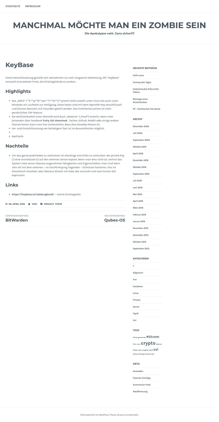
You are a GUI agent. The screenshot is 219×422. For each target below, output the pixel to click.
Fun (135, 279)
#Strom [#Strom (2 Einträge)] (152, 337)
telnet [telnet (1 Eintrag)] (135, 354)
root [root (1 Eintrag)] (139, 350)
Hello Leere (138, 75)
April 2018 (138, 153)
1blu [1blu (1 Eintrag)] (134, 344)
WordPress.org (140, 391)
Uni (134, 320)
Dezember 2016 (140, 160)
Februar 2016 (139, 214)
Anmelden (138, 371)
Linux (136, 293)
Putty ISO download (55, 120)
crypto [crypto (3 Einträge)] (148, 343)
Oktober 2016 (139, 167)
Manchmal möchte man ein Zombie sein (109, 25)
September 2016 (141, 174)
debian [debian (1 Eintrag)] (159, 344)
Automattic (133, 415)
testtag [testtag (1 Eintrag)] (141, 354)
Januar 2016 (139, 221)
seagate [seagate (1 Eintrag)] (145, 350)
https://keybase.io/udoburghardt (33, 194)
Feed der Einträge (142, 378)
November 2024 (141, 126)
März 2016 (138, 208)
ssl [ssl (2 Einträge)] (155, 349)
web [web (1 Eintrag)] (152, 354)
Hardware (138, 286)
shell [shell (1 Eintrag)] (151, 350)
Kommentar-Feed (142, 385)
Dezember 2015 (140, 228)
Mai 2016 (137, 194)
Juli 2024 (137, 133)
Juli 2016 (137, 180)
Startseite (12, 6)
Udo (34, 204)
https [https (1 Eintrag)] (135, 350)
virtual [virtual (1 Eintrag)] (147, 354)
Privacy (49, 204)
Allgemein (138, 273)
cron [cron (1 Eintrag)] (139, 344)
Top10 (58, 204)
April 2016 (138, 201)
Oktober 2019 (139, 147)
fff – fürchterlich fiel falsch (146, 109)
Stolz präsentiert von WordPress (94, 415)
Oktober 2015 (139, 242)
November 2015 (140, 235)
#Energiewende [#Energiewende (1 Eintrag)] (139, 337)
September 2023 (141, 140)
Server (136, 307)
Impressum (32, 6)
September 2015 (141, 248)
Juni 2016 (137, 187)
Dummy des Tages (142, 82)
